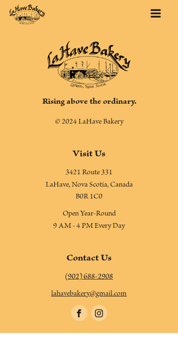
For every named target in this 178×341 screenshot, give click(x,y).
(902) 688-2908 (89, 277)
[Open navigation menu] (156, 14)
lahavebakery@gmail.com (89, 294)
